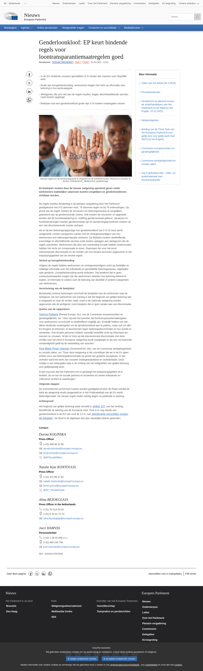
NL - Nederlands (12, 3)
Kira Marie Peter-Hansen (52, 347)
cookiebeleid (151, 667)
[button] (189, 3)
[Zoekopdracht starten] (197, 17)
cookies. (178, 667)
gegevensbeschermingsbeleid (124, 667)
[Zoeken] (185, 16)
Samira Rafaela (47, 314)
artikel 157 (98, 405)
